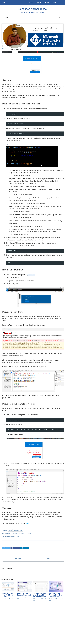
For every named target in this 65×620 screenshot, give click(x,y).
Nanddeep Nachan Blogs (32, 8)
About (47, 2)
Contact (54, 2)
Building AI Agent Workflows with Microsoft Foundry (39, 595)
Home (3, 2)
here (27, 524)
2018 (10, 530)
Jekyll (24, 616)
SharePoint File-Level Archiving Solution (7, 595)
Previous (18, 559)
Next (48, 559)
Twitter (20, 613)
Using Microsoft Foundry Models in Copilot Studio (55, 595)
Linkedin (11, 613)
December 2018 (18, 530)
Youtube (28, 613)
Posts (30, 2)
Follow (15, 52)
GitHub (37, 613)
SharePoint (29, 534)
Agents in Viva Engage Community (24, 594)
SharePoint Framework (18, 534)
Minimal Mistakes (31, 616)
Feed (54, 613)
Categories (39, 2)
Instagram (46, 613)
